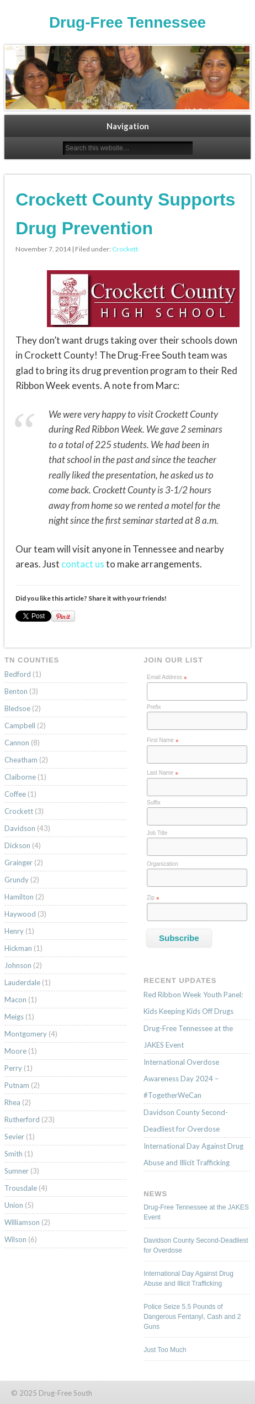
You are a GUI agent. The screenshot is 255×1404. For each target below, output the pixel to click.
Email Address (167, 677)
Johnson (17, 965)
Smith (13, 1153)
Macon (15, 999)
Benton (16, 691)
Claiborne (20, 776)
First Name (163, 740)
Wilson (15, 1239)
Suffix (154, 803)
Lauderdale (22, 982)
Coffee (15, 794)
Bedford (17, 674)
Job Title (157, 833)
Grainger (18, 862)
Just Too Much (165, 1350)
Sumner (16, 1170)
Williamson (22, 1222)
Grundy (16, 879)
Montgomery (25, 1033)
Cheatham (21, 759)
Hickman (18, 948)
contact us (82, 564)
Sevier (14, 1136)
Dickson (17, 845)
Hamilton (19, 896)
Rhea (12, 1102)
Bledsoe (17, 708)
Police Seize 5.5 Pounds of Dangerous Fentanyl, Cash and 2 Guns (192, 1317)
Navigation (128, 126)
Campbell (19, 725)
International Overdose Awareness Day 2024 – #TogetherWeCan (181, 1079)
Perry (13, 1068)
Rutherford (22, 1119)
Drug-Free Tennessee (127, 22)
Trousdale (20, 1188)
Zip (153, 898)
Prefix (154, 707)
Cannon (16, 742)
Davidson (19, 828)
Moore (15, 1051)
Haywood (20, 913)
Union (13, 1205)
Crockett (125, 249)
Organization (162, 864)
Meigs (14, 1016)
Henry (14, 931)
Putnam (16, 1085)
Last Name (162, 773)
